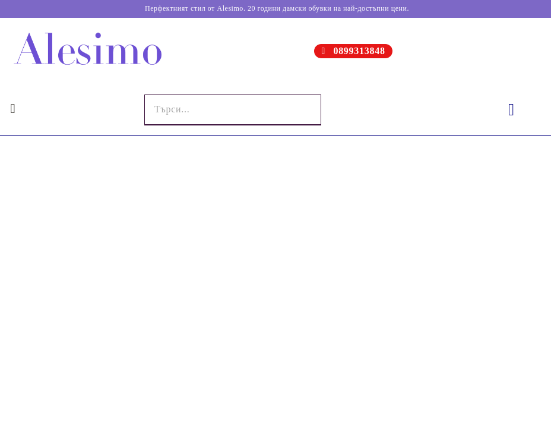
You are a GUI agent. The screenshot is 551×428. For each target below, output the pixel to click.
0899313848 (359, 51)
